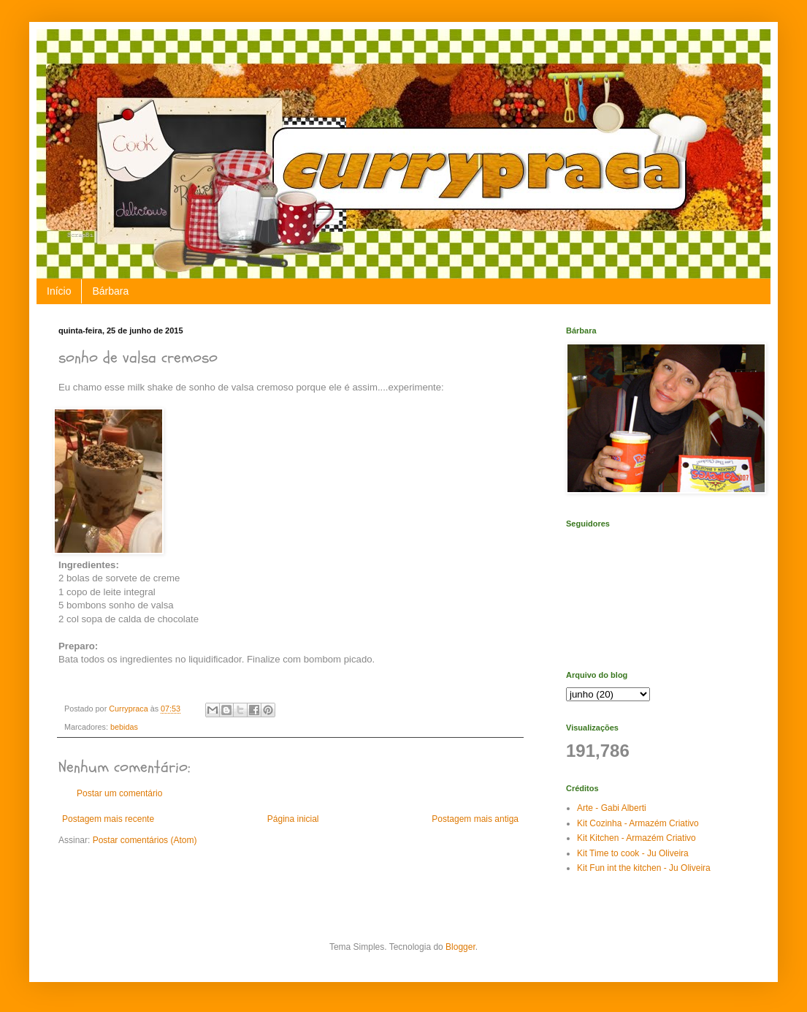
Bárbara (110, 291)
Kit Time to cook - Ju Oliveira (633, 853)
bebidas (124, 726)
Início (59, 291)
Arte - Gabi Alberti (611, 808)
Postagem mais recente (108, 819)
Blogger (460, 947)
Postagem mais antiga (475, 819)
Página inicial (293, 819)
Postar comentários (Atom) (145, 840)
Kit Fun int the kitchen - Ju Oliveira (644, 868)
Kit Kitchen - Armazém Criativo (636, 838)
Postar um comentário (119, 793)
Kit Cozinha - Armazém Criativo (638, 823)
